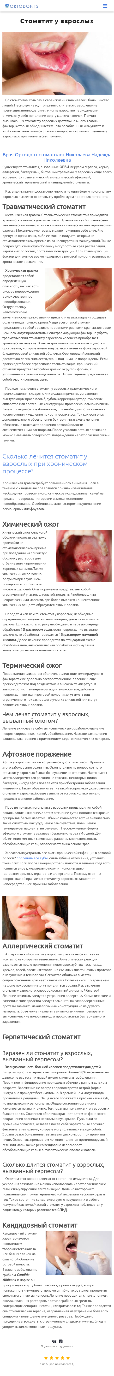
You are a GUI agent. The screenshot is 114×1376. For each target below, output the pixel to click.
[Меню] (105, 6)
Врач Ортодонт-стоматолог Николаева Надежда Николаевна (57, 157)
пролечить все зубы (32, 858)
